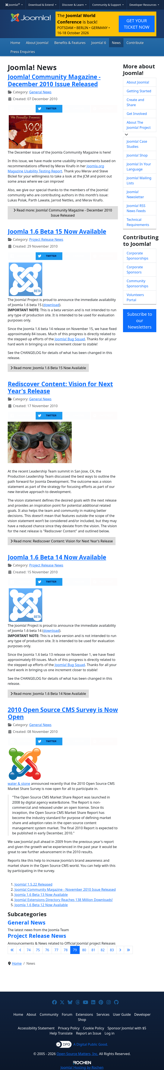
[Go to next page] (120, 950)
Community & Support (107, 5)
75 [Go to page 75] (38, 950)
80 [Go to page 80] (84, 950)
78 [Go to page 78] (65, 950)
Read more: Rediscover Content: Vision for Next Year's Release (61, 541)
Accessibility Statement (36, 1028)
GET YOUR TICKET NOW (136, 24)
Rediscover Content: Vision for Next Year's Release (60, 387)
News (116, 42)
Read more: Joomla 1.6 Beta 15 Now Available (48, 367)
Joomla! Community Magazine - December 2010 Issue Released (54, 80)
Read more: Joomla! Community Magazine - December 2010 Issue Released (62, 213)
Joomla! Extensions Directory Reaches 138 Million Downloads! (64, 899)
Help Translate (61, 1033)
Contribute (135, 42)
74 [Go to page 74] (29, 950)
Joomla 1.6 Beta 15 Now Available (57, 231)
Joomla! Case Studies (137, 144)
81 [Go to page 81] (93, 950)
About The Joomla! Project (139, 125)
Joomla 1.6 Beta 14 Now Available (57, 557)
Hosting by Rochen (81, 1067)
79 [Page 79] (75, 950)
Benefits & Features (69, 42)
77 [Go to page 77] (56, 950)
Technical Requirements (138, 222)
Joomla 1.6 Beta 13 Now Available (41, 894)
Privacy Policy (69, 1028)
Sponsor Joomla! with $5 (126, 1028)
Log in (109, 1033)
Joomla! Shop (137, 155)
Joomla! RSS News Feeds (136, 208)
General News (40, 92)
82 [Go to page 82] (103, 950)
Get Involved (137, 113)
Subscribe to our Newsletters (139, 320)
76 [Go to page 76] (47, 950)
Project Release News (46, 239)
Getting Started (139, 91)
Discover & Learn (73, 5)
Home (15, 42)
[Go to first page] (12, 950)
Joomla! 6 (98, 42)
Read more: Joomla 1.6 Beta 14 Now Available (48, 693)
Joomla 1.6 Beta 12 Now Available (41, 905)
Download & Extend (41, 5)
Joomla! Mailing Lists (139, 180)
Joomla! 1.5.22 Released (33, 884)
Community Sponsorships (137, 283)
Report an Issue (88, 1033)
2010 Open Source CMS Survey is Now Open (63, 713)
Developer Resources (143, 5)
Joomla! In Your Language (139, 167)
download (51, 304)
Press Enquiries (22, 51)
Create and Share (135, 102)
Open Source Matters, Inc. (77, 1053)
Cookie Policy (93, 1028)
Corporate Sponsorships (137, 256)
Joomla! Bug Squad (70, 339)
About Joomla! (37, 42)
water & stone (19, 783)
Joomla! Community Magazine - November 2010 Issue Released (65, 889)
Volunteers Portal (135, 297)
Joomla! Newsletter (135, 194)
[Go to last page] (128, 950)
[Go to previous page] (20, 950)
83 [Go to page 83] (112, 950)
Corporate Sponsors (135, 269)
